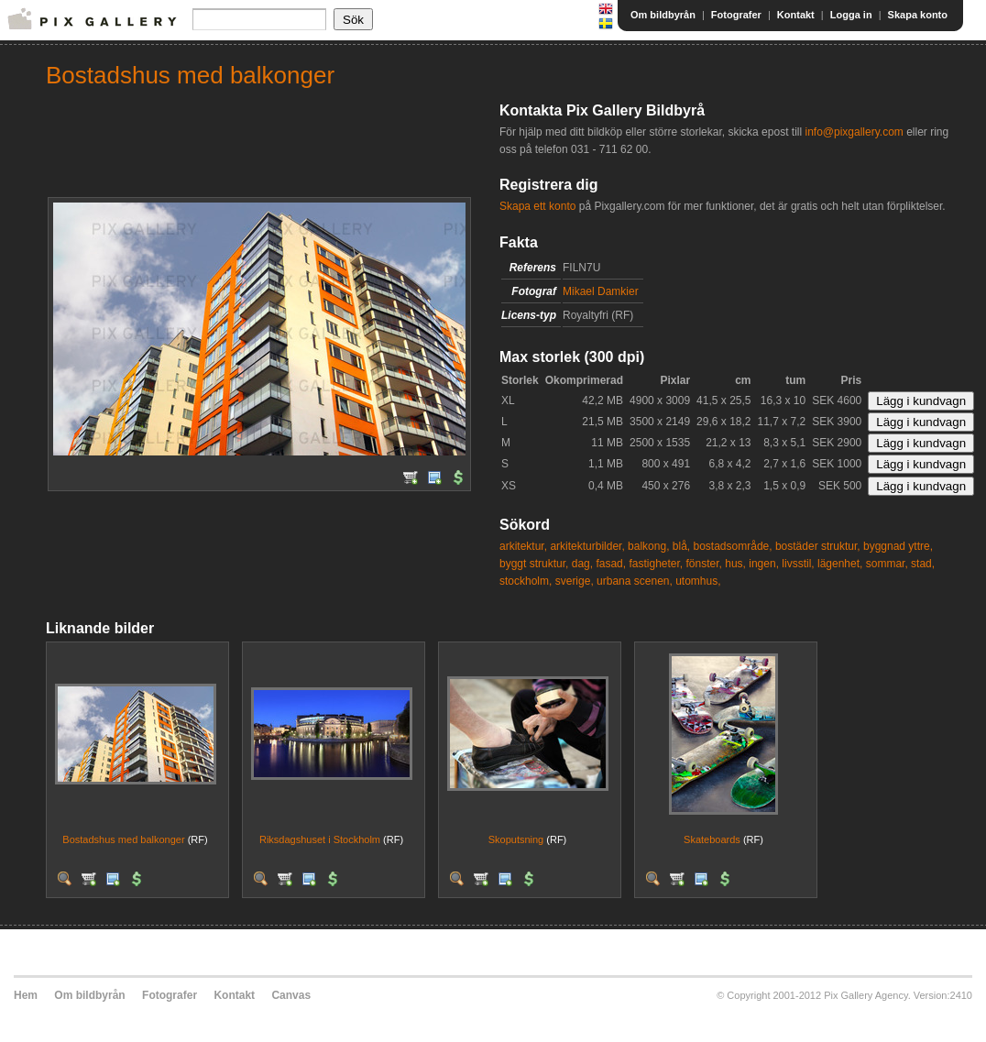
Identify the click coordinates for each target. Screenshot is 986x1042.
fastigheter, (656, 563)
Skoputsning (516, 839)
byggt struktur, (533, 563)
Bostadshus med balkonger (123, 839)
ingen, (764, 563)
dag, (582, 563)
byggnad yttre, (898, 546)
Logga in (851, 14)
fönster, (704, 563)
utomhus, (697, 581)
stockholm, (525, 581)
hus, (735, 563)
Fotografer (736, 14)
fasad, (611, 563)
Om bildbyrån (663, 14)
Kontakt (796, 14)
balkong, (648, 546)
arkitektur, (523, 546)
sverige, (574, 581)
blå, (681, 546)
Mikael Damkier (601, 291)
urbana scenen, (635, 581)
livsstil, (798, 563)
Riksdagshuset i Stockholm (319, 839)
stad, (923, 563)
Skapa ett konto (537, 206)
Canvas (291, 995)
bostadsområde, (733, 546)
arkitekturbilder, (587, 546)
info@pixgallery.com (854, 132)
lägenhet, (839, 563)
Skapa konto (918, 14)
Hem (26, 995)
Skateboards (712, 839)
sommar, (887, 563)
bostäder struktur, (817, 546)
